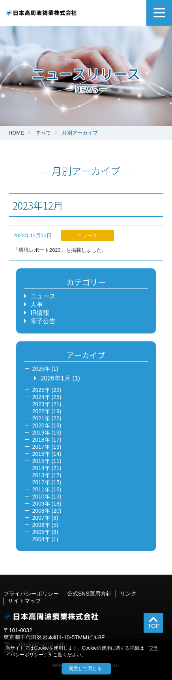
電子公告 (43, 321)
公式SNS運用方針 (89, 593)
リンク (128, 593)
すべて (43, 133)
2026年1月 (55, 378)
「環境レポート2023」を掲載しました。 (60, 250)
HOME (16, 133)
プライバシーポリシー (31, 593)
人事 (36, 304)
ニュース (43, 296)
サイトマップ (24, 601)
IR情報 (39, 312)
